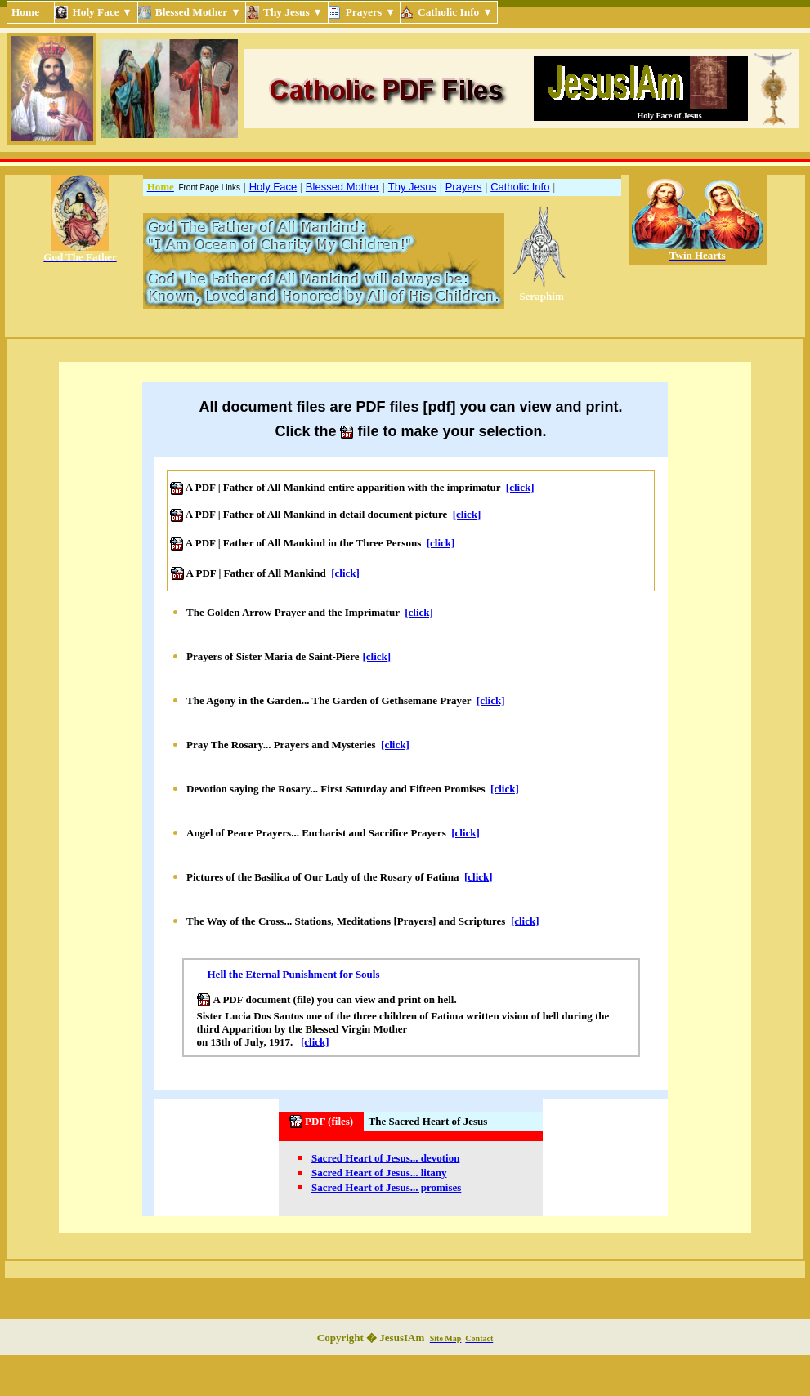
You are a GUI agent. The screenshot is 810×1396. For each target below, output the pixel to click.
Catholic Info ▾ (455, 12)
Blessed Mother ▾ (198, 12)
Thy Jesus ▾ (293, 12)
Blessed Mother (342, 187)
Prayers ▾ (371, 12)
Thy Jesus (412, 187)
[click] (520, 487)
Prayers (463, 187)
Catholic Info (519, 187)
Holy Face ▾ (102, 12)
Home (30, 12)
